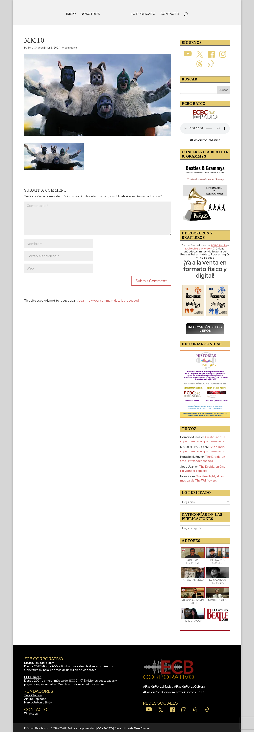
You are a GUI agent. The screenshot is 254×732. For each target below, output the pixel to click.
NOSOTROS (91, 12)
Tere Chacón (33, 694)
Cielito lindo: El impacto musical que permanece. (202, 438)
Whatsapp (31, 712)
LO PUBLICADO (142, 12)
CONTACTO (168, 12)
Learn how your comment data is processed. (109, 299)
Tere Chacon (36, 46)
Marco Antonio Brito (38, 701)
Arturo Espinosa (35, 698)
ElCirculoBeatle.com (39, 661)
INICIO (72, 12)
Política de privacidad (81, 727)
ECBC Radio (32, 676)
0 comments (69, 46)
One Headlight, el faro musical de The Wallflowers (202, 477)
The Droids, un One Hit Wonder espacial (202, 457)
